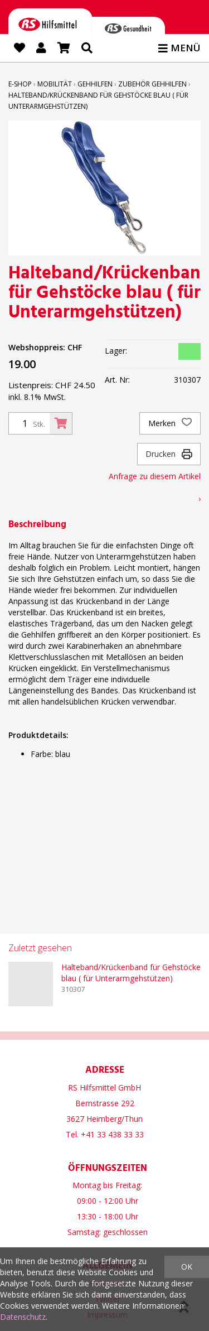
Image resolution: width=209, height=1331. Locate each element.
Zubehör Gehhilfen (152, 84)
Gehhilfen (95, 84)
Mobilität (54, 84)
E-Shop (20, 84)
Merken (170, 423)
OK (186, 1266)
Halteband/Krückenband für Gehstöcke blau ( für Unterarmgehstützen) (131, 972)
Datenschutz (23, 1316)
